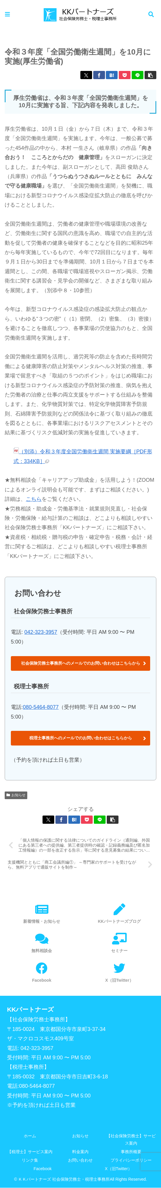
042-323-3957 (40, 632)
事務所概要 (131, 1152)
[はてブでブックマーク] (112, 75)
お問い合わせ (80, 1160)
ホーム (30, 1136)
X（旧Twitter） (118, 1169)
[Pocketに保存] (125, 75)
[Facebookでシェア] (99, 75)
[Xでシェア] (86, 75)
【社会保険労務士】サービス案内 (131, 1140)
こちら (34, 499)
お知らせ (16, 795)
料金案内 (80, 1152)
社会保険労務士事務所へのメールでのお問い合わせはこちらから (80, 663)
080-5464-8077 (41, 707)
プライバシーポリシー (131, 1160)
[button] (150, 75)
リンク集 (30, 1160)
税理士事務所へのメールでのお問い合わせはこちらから (80, 738)
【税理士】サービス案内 (29, 1152)
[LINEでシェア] (137, 75)
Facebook (43, 1169)
